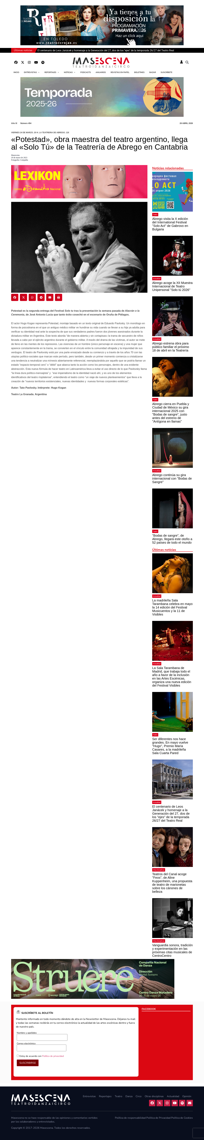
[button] (187, 62)
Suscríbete (166, 72)
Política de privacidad (53, 1056)
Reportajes (51, 72)
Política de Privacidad (158, 1118)
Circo (139, 1096)
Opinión (186, 1096)
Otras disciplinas (158, 870)
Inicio (16, 72)
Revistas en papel (120, 72)
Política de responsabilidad (130, 1118)
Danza (128, 1096)
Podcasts (85, 72)
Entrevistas (32, 72)
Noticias (70, 72)
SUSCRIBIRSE (27, 1063)
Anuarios (101, 72)
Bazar (152, 72)
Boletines (139, 72)
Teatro (155, 214)
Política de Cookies (182, 1118)
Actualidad (156, 278)
